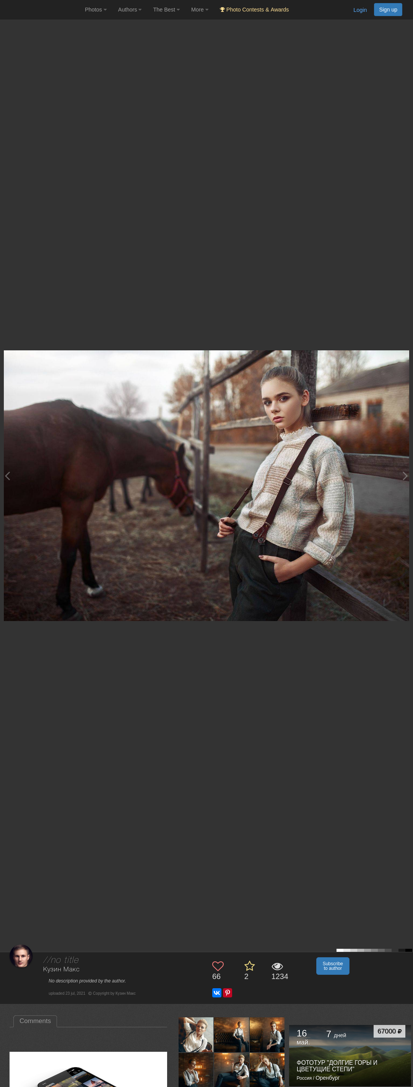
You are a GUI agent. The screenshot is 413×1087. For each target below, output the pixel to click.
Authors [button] (130, 9)
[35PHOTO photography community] (41, 9)
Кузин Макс (61, 970)
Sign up (388, 9)
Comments (35, 1021)
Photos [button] (96, 9)
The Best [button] (166, 9)
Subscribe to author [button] (333, 966)
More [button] (199, 9)
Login (360, 10)
